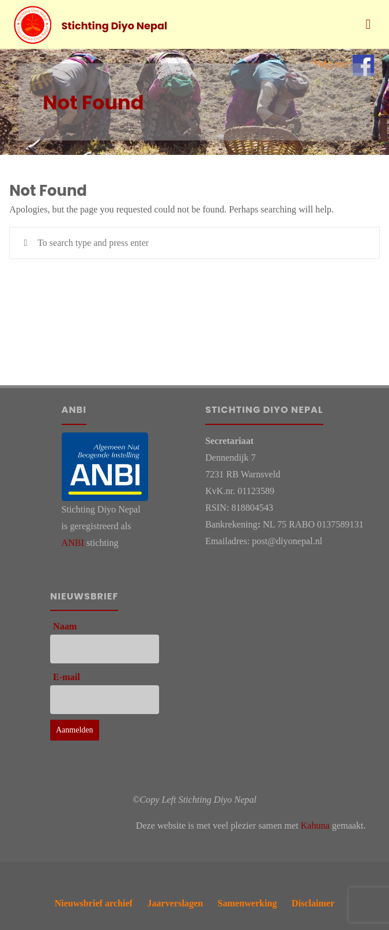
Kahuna (315, 825)
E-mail (66, 677)
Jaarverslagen (175, 903)
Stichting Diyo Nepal (115, 25)
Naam (65, 626)
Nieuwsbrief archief (93, 903)
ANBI (73, 543)
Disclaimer (313, 903)
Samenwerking (247, 903)
